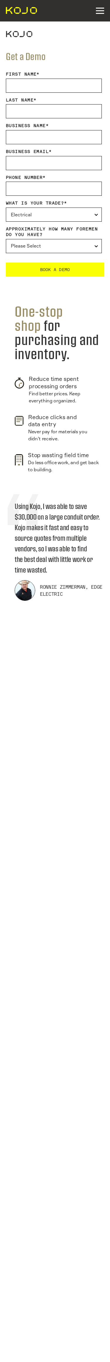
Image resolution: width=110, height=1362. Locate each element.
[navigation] (19, 10)
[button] (100, 11)
